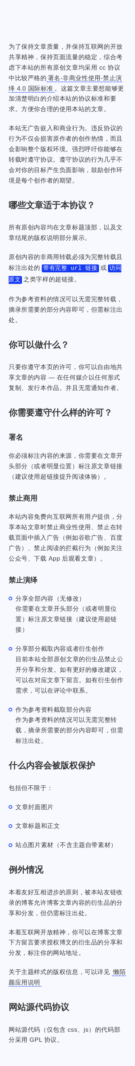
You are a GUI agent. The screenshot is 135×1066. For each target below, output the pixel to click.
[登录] (97, 11)
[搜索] (116, 11)
